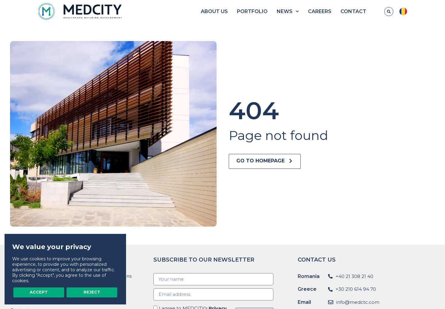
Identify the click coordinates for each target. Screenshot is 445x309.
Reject (92, 292)
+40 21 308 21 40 (354, 276)
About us (234, 11)
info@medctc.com (357, 302)
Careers (340, 11)
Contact (374, 11)
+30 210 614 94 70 (356, 289)
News (308, 12)
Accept (38, 292)
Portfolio (273, 11)
